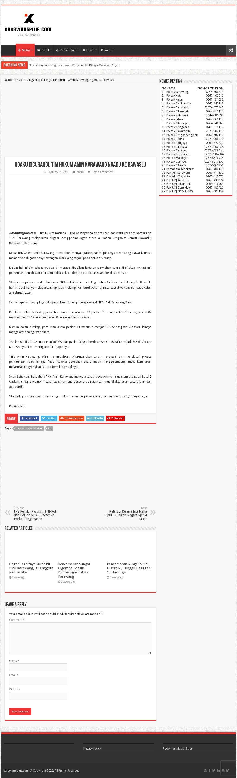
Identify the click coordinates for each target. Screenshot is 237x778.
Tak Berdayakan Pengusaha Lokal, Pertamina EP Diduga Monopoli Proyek (74, 65)
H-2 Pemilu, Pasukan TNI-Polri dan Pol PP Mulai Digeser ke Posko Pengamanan (37, 514)
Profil (43, 50)
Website (14, 689)
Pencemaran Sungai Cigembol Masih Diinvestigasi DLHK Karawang (74, 570)
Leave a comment (102, 171)
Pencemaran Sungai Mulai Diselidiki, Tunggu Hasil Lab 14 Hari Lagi (129, 568)
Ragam (105, 50)
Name (14, 660)
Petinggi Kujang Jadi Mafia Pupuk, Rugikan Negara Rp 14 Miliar (123, 514)
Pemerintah (65, 50)
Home (9, 49)
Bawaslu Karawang (29, 428)
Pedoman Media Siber (177, 748)
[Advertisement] (80, 120)
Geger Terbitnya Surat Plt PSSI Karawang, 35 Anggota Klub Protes (31, 568)
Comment (17, 619)
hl (49, 428)
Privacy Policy (92, 748)
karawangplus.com (16, 770)
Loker (88, 50)
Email (14, 675)
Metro (24, 50)
